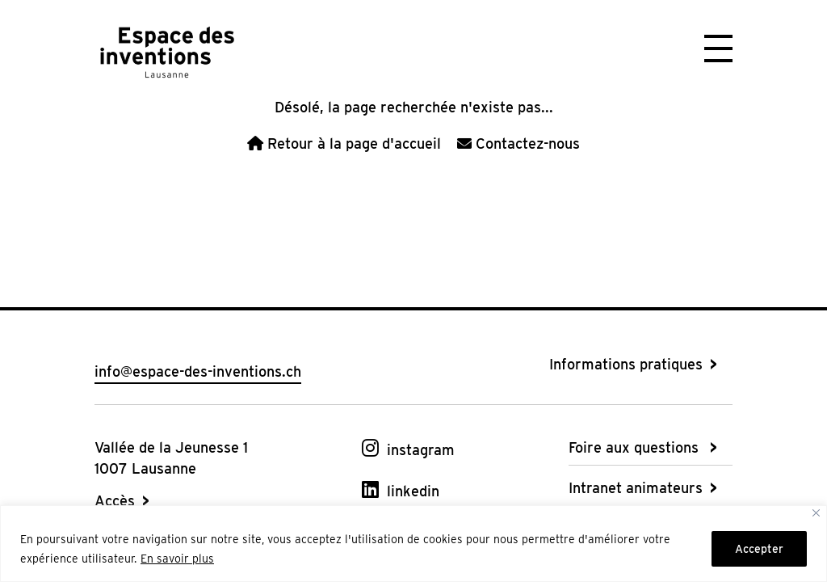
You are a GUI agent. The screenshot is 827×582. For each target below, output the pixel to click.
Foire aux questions (634, 447)
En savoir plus (177, 558)
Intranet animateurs (636, 487)
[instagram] (408, 448)
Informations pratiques (626, 364)
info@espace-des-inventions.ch (197, 371)
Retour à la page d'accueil (344, 143)
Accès (114, 500)
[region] (413, 543)
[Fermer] (816, 513)
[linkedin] (400, 489)
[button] (718, 47)
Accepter (759, 548)
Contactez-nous (518, 143)
